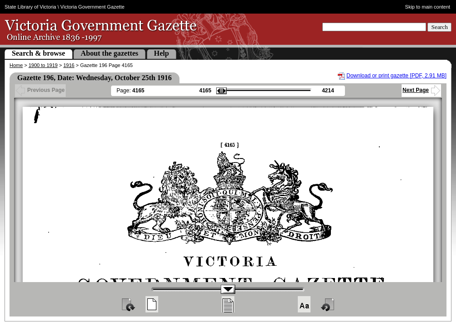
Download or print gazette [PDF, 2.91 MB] (396, 75)
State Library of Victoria (30, 7)
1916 (68, 65)
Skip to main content (428, 7)
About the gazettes (109, 53)
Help (161, 53)
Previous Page (40, 90)
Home (16, 65)
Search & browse (38, 53)
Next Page (421, 90)
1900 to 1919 (43, 65)
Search (439, 27)
